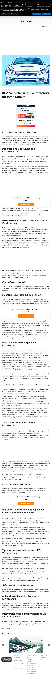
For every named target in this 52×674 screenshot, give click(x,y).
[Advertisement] (26, 41)
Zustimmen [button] (46, 13)
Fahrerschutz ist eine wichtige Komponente (15, 136)
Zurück (44, 26)
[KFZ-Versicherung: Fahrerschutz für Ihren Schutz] (26, 70)
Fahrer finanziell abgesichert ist (30, 140)
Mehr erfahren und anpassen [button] (9, 13)
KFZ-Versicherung (6, 628)
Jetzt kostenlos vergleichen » (26, 125)
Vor (48, 26)
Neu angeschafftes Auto (27, 123)
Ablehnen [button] (37, 13)
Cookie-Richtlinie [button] (9, 5)
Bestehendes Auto (27, 121)
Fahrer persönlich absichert (9, 229)
